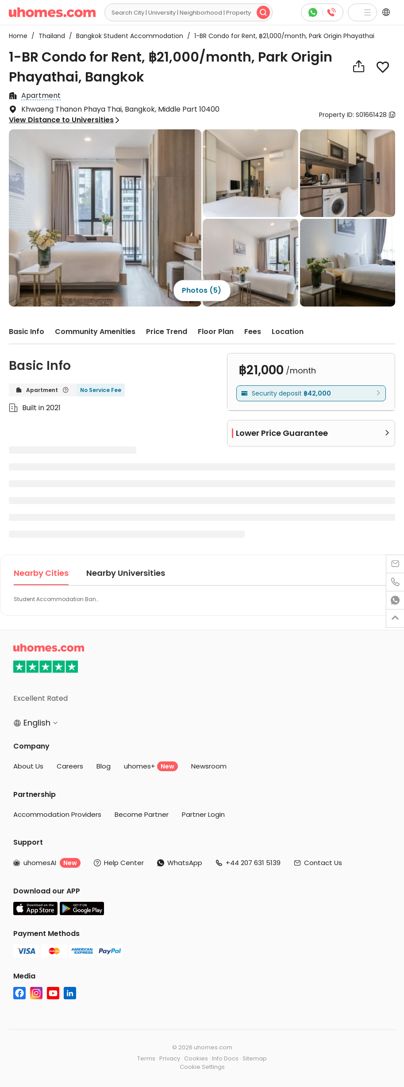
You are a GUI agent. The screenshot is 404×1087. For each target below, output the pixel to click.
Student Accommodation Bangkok (57, 599)
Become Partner (142, 814)
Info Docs (225, 1058)
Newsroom (209, 766)
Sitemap (254, 1058)
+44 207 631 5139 (253, 862)
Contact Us (323, 862)
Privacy (169, 1058)
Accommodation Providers (57, 814)
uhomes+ (151, 766)
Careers (70, 766)
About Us (28, 766)
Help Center (124, 862)
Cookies (196, 1058)
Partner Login (203, 814)
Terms (146, 1058)
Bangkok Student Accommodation (127, 35)
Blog (103, 766)
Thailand (49, 35)
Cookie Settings (202, 1067)
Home (18, 35)
